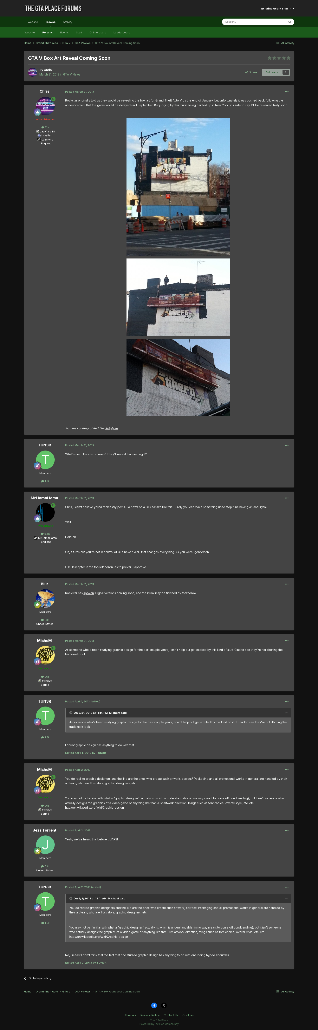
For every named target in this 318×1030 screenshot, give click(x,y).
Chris (48, 70)
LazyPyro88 (47, 131)
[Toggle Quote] (71, 712)
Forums (47, 32)
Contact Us (171, 1015)
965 (45, 676)
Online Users (98, 32)
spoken (89, 593)
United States (44, 623)
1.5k (45, 481)
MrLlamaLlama (44, 498)
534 (45, 866)
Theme (130, 1015)
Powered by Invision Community (159, 1023)
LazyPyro (47, 135)
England (45, 143)
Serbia (45, 684)
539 (45, 620)
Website (33, 22)
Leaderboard (121, 32)
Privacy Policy (150, 1015)
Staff (79, 32)
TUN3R (44, 445)
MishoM (44, 640)
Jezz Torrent (44, 830)
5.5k (45, 533)
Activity (67, 22)
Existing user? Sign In (277, 8)
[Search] (243, 22)
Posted (79, 91)
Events (64, 32)
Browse (50, 23)
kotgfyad (111, 428)
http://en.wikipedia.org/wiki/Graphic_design (94, 807)
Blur (44, 584)
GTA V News (71, 74)
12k (45, 127)
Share (251, 72)
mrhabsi (47, 680)
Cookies (188, 1015)
